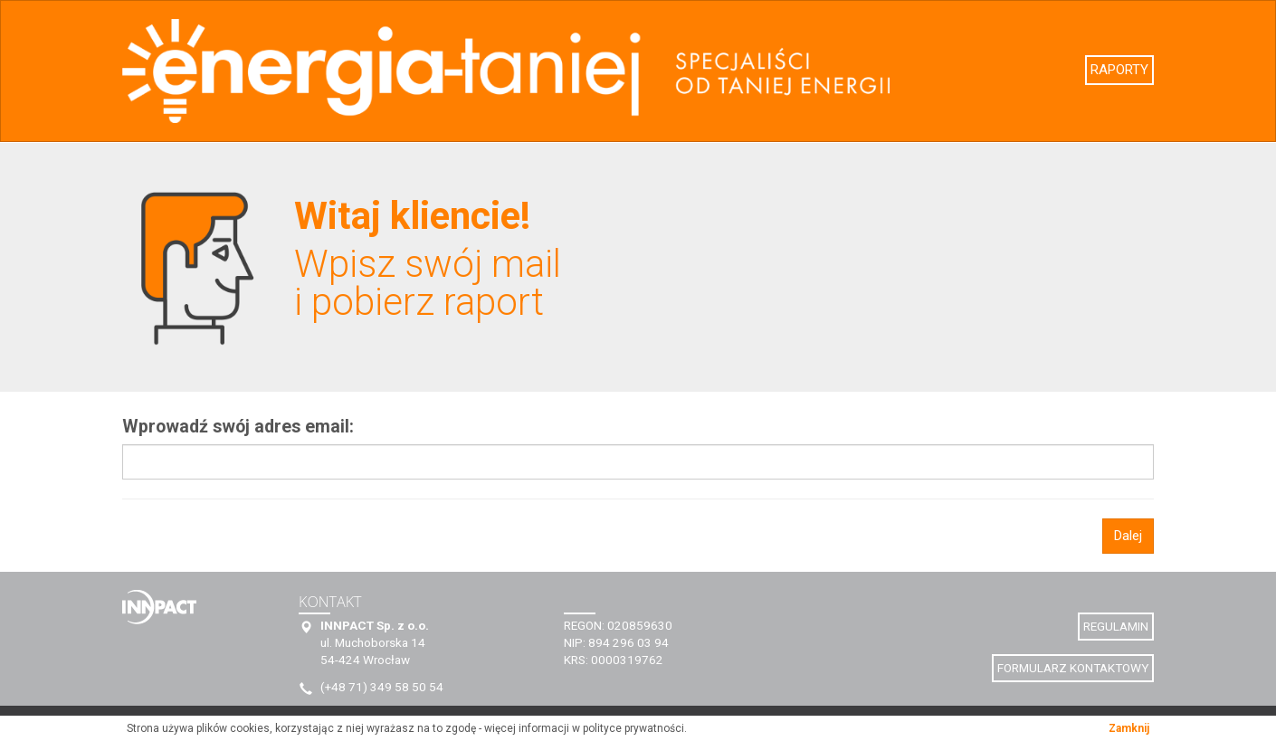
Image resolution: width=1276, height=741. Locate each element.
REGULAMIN (1115, 626)
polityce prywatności (633, 728)
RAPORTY (1119, 70)
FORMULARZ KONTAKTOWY (1072, 667)
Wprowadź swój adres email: (238, 426)
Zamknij (1129, 728)
